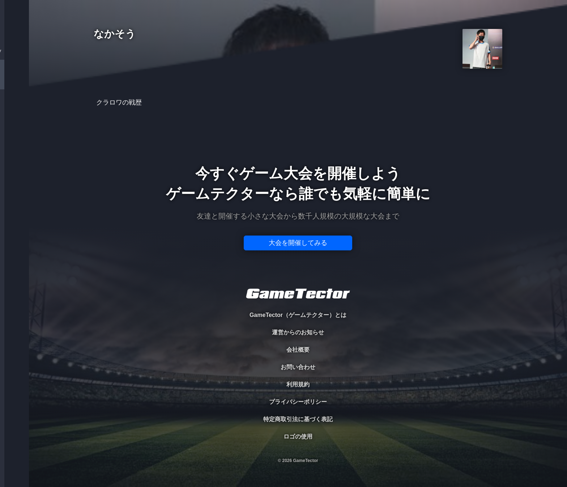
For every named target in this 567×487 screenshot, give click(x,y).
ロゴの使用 (298, 436)
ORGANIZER (14, 110)
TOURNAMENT (14, 51)
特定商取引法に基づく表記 (298, 419)
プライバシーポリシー (298, 402)
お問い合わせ (298, 367)
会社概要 (298, 350)
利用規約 (298, 384)
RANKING (14, 140)
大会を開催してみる (298, 242)
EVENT (14, 169)
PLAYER (14, 80)
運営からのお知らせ (298, 332)
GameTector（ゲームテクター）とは (298, 315)
